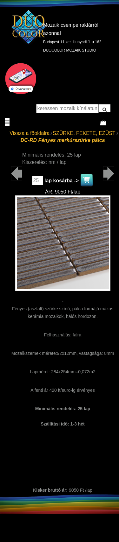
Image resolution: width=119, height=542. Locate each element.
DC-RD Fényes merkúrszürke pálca (63, 140)
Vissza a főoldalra (30, 133)
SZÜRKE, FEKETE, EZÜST (84, 133)
